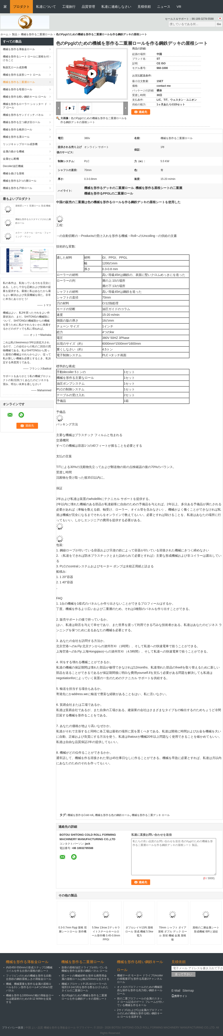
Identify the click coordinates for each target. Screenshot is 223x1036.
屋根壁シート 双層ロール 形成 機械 (32, 205)
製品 (14, 34)
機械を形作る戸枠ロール (17, 188)
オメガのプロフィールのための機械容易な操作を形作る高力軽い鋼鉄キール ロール (139, 990)
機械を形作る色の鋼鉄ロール (112, 815)
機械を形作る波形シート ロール (22, 74)
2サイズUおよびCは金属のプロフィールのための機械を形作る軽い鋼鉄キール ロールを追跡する (139, 1013)
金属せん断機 (11, 158)
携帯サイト (179, 996)
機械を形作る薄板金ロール (19, 49)
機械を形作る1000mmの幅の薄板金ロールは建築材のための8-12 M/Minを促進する (30, 999)
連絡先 (143, 112)
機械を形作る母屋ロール (17, 89)
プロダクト (21, 6)
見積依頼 (144, 6)
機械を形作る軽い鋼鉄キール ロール (24, 96)
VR (179, 6)
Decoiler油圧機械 (13, 166)
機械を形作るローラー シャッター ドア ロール (25, 105)
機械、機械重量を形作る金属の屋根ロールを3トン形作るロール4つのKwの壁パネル (29, 987)
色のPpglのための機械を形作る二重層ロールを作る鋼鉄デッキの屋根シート (84, 997)
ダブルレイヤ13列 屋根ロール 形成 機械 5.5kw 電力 (139, 931)
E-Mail (175, 990)
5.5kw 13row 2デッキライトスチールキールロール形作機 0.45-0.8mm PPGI (106, 933)
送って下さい (183, 974)
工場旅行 (69, 6)
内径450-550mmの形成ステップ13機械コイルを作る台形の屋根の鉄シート (29, 969)
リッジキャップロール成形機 (20, 144)
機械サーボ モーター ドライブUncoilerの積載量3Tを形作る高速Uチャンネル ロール (140, 979)
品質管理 (88, 6)
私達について (46, 6)
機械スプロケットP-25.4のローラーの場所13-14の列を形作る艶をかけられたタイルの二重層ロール (85, 987)
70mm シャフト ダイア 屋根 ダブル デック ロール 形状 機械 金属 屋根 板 (172, 933)
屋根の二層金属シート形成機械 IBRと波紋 (206, 929)
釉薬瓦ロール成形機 (15, 67)
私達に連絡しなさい (116, 6)
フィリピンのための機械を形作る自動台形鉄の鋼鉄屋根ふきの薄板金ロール (28, 977)
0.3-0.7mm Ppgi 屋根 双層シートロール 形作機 (72, 929)
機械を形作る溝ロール (16, 136)
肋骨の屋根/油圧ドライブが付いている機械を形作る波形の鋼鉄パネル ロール (85, 969)
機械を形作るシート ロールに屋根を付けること (26, 58)
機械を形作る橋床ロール (17, 129)
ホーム (4, 34)
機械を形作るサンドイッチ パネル (23, 114)
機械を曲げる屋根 (13, 173)
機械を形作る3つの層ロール (19, 180)
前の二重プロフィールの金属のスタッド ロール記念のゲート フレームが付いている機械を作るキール (140, 1002)
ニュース (163, 6)
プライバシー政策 (12, 1027)
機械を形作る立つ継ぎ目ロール (21, 122)
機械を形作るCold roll (80, 815)
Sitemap (188, 990)
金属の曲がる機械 (13, 151)
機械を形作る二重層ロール (37, 34)
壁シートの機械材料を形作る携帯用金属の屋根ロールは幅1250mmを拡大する (85, 977)
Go (219, 24)
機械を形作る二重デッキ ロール (151, 815)
